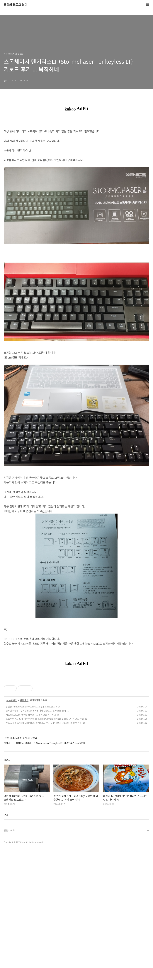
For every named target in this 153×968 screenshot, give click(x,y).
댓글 (6, 932)
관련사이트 (9, 948)
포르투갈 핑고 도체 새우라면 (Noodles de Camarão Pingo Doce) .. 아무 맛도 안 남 (45, 836)
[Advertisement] (76, 701)
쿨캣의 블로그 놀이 (15, 5)
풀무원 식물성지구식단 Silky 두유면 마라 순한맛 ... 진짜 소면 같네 (36, 828)
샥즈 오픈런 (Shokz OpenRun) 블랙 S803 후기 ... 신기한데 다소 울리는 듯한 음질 (43, 840)
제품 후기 (24, 818)
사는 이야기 (11, 818)
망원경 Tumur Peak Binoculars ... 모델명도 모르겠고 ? (31, 824)
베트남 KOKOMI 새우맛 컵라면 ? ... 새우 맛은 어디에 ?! (31, 832)
